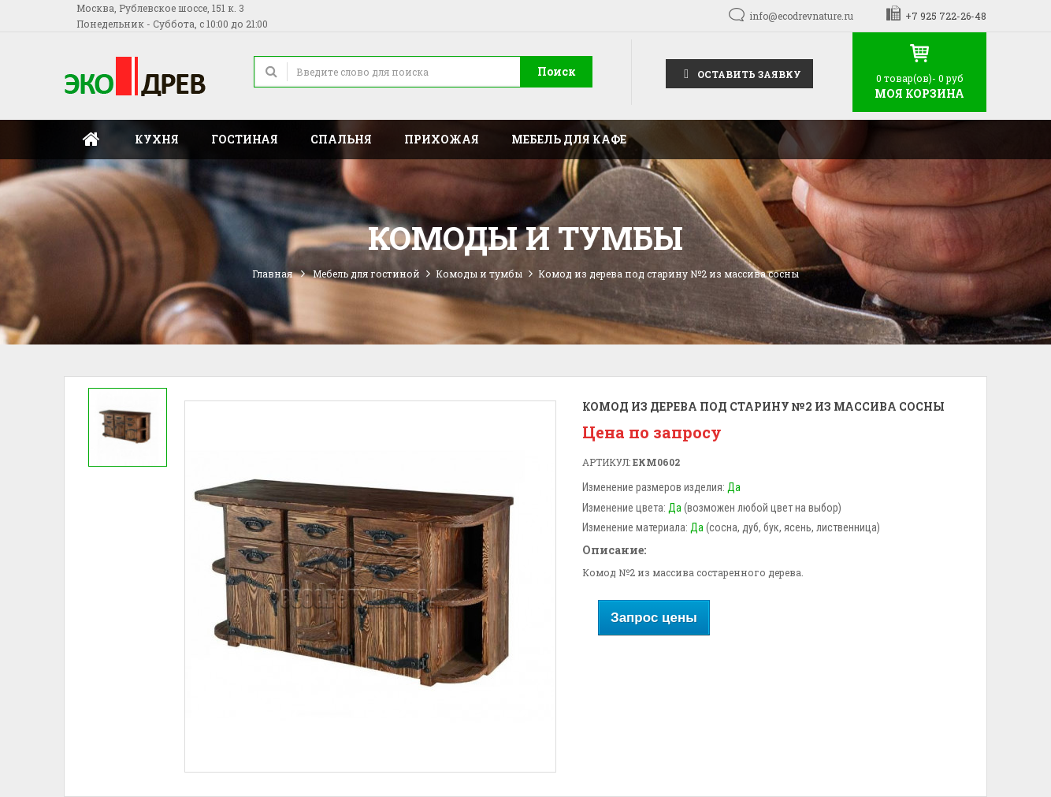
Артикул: (606, 462)
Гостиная (244, 139)
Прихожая (441, 139)
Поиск (556, 71)
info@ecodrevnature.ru (801, 15)
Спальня (341, 139)
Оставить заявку (739, 73)
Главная (91, 139)
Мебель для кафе (568, 139)
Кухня (157, 139)
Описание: (614, 549)
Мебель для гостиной (366, 273)
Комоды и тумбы (479, 273)
